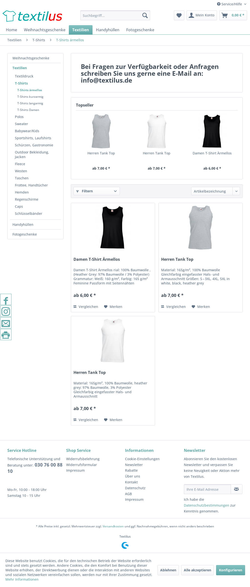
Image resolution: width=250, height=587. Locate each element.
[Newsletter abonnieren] (236, 489)
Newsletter (134, 464)
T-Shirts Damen (28, 110)
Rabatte (131, 470)
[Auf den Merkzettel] (113, 307)
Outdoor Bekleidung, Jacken (32, 154)
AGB (128, 493)
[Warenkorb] (233, 15)
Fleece (20, 164)
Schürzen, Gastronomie (34, 145)
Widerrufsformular (81, 464)
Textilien (19, 67)
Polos (19, 116)
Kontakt (131, 482)
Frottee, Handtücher (31, 185)
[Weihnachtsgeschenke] (45, 29)
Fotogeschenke (24, 234)
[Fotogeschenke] (140, 29)
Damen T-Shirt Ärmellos (212, 153)
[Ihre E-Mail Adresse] (207, 489)
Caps (19, 206)
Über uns (132, 476)
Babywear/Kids (27, 131)
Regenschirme (26, 199)
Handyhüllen (22, 224)
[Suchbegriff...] (115, 15)
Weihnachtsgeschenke (30, 58)
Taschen (22, 178)
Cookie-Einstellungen (142, 459)
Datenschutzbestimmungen (206, 505)
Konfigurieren (230, 570)
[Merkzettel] (179, 15)
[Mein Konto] (202, 15)
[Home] (11, 29)
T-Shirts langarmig (30, 103)
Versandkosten (113, 526)
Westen (21, 171)
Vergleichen (85, 306)
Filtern (84, 191)
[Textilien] (81, 29)
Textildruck (24, 76)
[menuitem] (115, 15)
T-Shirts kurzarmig (30, 97)
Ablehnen (168, 570)
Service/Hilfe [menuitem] (230, 4)
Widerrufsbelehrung (83, 459)
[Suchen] (145, 15)
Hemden (22, 192)
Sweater (21, 123)
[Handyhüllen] (108, 29)
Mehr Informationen (22, 579)
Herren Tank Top (101, 153)
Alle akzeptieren (197, 570)
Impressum (75, 470)
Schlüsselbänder (28, 213)
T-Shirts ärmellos (29, 90)
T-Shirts (21, 83)
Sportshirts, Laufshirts (33, 138)
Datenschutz (135, 488)
